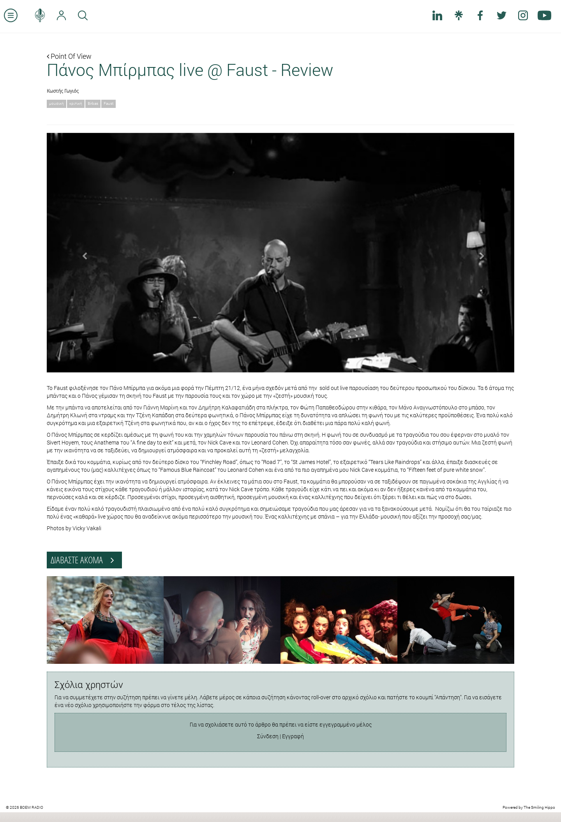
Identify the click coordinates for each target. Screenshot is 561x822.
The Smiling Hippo (539, 807)
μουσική (56, 103)
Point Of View (69, 56)
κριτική (75, 103)
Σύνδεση (268, 736)
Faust (108, 103)
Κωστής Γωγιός (63, 91)
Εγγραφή (293, 736)
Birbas (93, 103)
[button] (82, 253)
